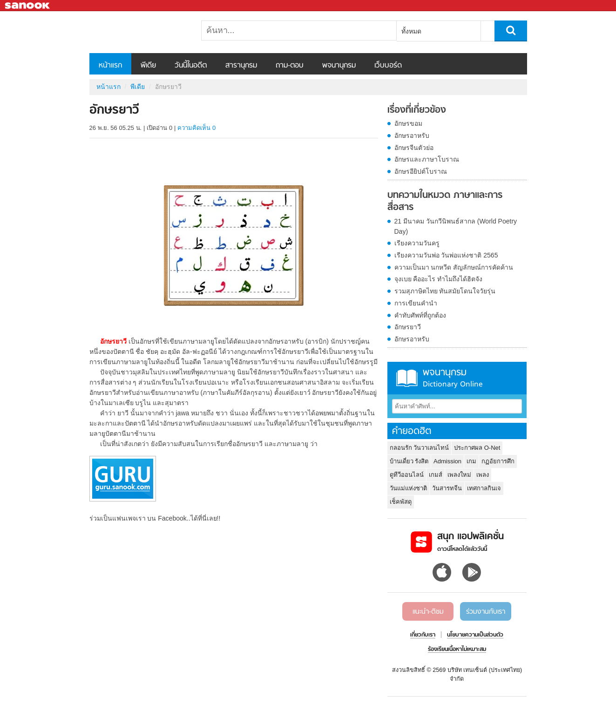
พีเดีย (148, 66)
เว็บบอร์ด (388, 66)
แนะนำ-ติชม (428, 611)
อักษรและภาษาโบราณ (426, 159)
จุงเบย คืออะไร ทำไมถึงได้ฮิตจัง (438, 279)
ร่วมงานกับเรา (485, 611)
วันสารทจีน (447, 488)
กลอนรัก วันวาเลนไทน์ (419, 447)
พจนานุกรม (339, 66)
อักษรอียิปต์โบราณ (420, 171)
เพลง (482, 474)
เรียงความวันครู (417, 243)
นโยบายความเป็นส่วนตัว (475, 635)
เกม (471, 461)
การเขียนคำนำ (415, 303)
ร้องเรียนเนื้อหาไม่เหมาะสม (457, 649)
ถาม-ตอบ (290, 66)
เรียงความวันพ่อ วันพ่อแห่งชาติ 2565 (446, 255)
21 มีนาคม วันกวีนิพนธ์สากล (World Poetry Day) (455, 226)
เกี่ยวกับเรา (422, 635)
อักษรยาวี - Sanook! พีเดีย (138, 32)
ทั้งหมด (411, 31)
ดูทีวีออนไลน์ (407, 474)
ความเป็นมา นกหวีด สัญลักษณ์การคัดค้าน (454, 267)
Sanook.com (28, 6)
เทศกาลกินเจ (484, 488)
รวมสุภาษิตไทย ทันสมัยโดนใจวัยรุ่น (445, 291)
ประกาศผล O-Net (477, 447)
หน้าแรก (110, 66)
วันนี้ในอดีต (191, 66)
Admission (447, 461)
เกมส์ (435, 474)
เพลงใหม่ (459, 474)
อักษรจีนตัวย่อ (413, 147)
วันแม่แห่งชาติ (408, 488)
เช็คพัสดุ (401, 501)
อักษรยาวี (407, 327)
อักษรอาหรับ (411, 135)
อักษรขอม (408, 123)
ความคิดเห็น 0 (196, 127)
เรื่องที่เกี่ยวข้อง (416, 110)
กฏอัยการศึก (497, 461)
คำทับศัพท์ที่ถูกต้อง (420, 315)
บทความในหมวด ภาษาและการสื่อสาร (444, 201)
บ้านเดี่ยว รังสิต (409, 461)
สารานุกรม (241, 66)
